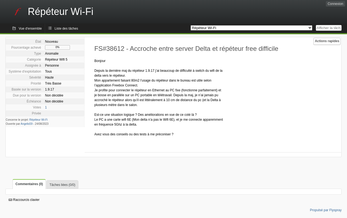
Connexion (335, 4)
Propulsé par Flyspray (326, 210)
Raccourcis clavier (24, 200)
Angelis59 (27, 123)
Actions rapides (327, 41)
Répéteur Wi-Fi (38, 119)
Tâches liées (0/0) (62, 185)
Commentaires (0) (29, 184)
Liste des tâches (66, 28)
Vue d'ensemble (30, 28)
